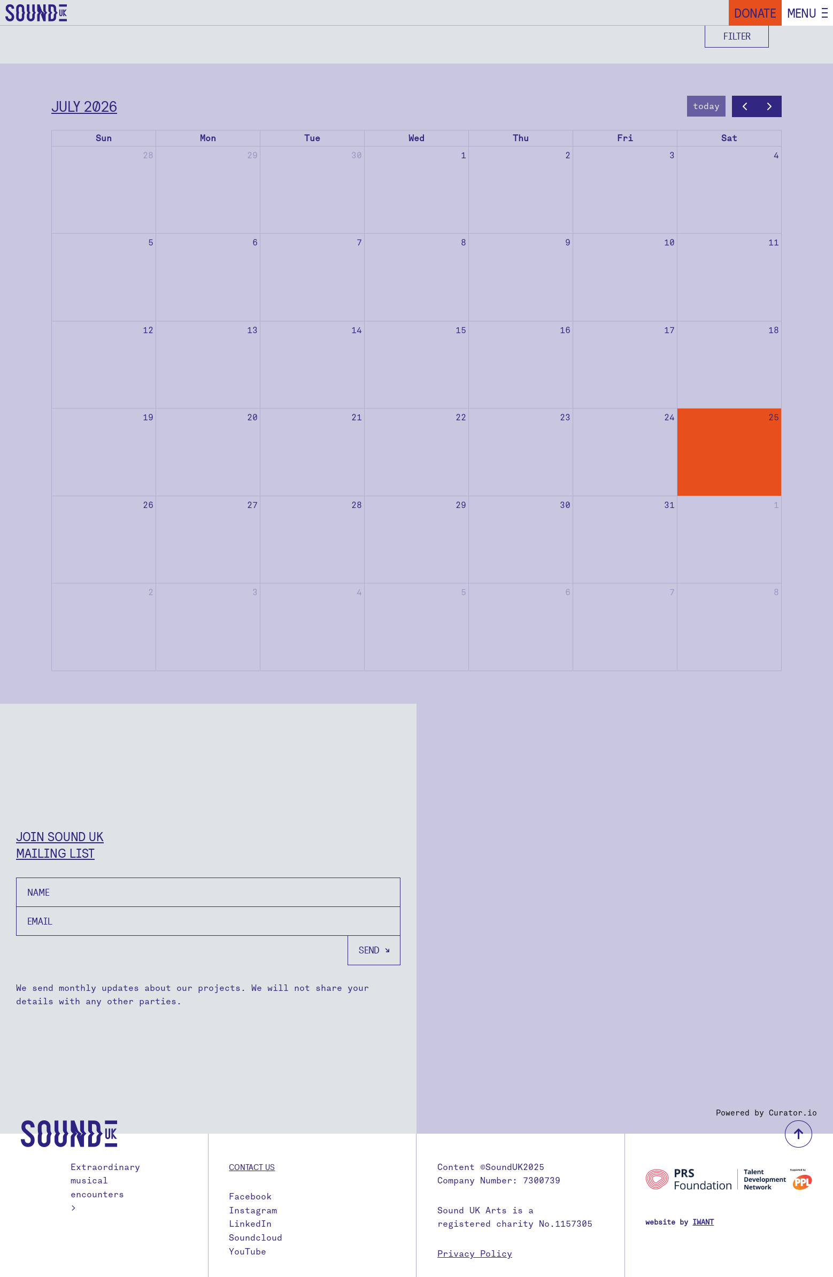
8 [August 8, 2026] (776, 592)
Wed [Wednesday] (416, 138)
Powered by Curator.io (766, 1113)
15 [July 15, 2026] (461, 330)
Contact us (252, 1166)
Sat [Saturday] (729, 138)
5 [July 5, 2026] (150, 242)
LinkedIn (250, 1223)
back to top (798, 1134)
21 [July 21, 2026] (356, 417)
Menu (801, 13)
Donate (755, 13)
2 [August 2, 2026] (150, 592)
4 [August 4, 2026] (359, 592)
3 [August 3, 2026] (255, 592)
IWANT (703, 1222)
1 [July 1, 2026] (463, 155)
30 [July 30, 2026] (565, 505)
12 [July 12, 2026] (148, 330)
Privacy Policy (474, 1253)
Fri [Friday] (625, 138)
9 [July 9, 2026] (567, 242)
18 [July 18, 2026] (773, 330)
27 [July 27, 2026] (252, 505)
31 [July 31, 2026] (669, 505)
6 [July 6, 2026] (255, 242)
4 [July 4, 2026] (776, 155)
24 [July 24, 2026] (669, 417)
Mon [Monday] (208, 138)
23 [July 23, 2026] (565, 417)
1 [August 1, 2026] (776, 505)
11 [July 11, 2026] (773, 242)
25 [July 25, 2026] (773, 417)
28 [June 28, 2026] (148, 155)
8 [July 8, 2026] (463, 242)
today (706, 106)
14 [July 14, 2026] (356, 330)
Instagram (253, 1210)
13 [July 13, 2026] (252, 330)
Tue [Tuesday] (312, 138)
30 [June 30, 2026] (356, 155)
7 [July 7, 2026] (359, 242)
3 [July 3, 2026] (672, 155)
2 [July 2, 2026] (567, 155)
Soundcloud (255, 1237)
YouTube (247, 1251)
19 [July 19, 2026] (148, 417)
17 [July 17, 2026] (669, 330)
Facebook (250, 1196)
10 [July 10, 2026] (669, 242)
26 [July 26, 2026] (148, 505)
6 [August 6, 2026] (567, 592)
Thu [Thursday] (521, 138)
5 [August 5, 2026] (463, 592)
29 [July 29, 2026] (461, 505)
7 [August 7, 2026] (672, 592)
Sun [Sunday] (104, 138)
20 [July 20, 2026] (252, 417)
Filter (737, 36)
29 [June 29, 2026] (252, 155)
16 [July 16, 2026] (565, 330)
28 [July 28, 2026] (356, 505)
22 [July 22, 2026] (461, 417)
